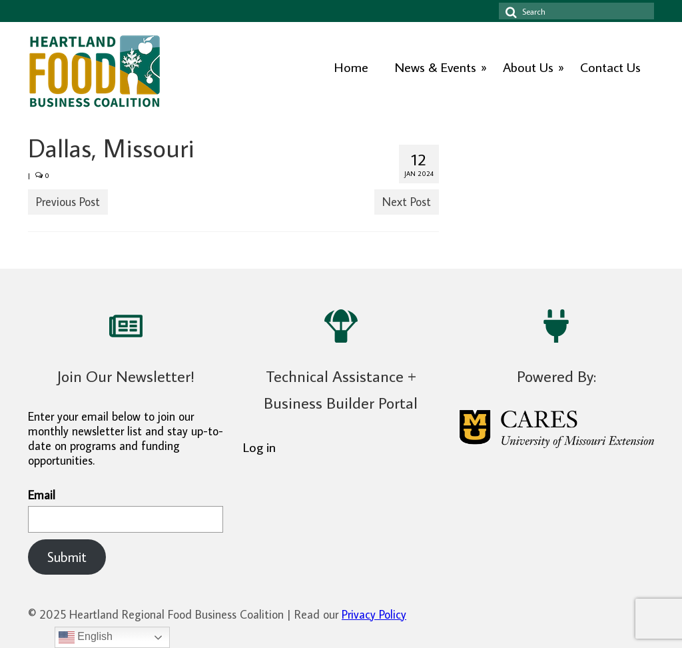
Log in (259, 446)
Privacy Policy (374, 614)
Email (125, 510)
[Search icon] (509, 11)
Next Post (406, 201)
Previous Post (68, 201)
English (86, 637)
